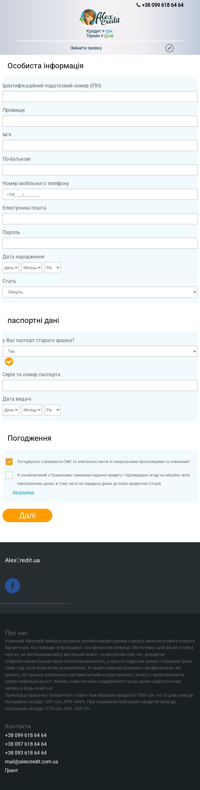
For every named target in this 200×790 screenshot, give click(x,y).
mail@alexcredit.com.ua (31, 762)
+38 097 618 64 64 (26, 744)
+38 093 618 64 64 (26, 753)
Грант (11, 770)
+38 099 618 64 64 (26, 735)
